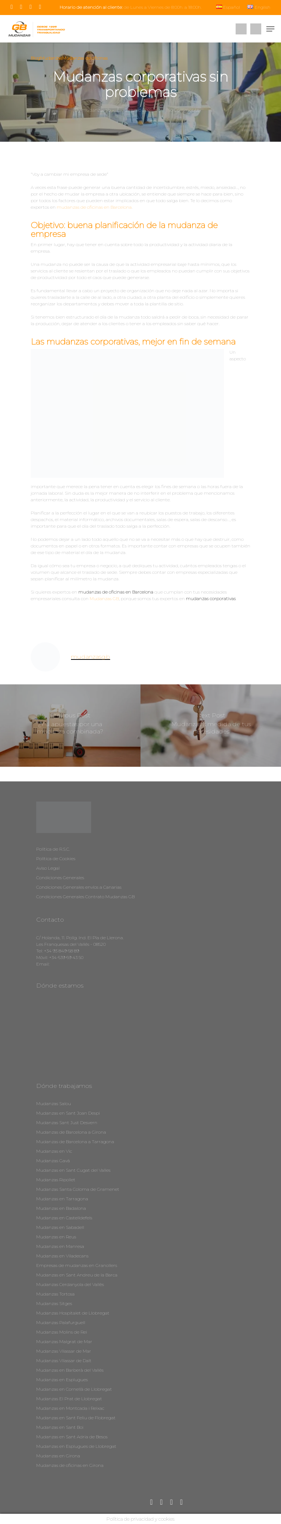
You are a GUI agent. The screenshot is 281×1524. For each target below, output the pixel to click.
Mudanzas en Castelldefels (64, 1217)
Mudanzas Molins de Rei (61, 1332)
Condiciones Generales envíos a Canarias (78, 887)
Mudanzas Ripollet (55, 1179)
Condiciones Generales (60, 877)
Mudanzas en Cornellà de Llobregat (74, 1389)
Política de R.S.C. (53, 849)
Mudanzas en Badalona (61, 1208)
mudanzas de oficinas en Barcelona (94, 207)
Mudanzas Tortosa (55, 1294)
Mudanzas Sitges (54, 1303)
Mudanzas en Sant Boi (59, 1427)
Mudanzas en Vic (54, 1151)
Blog (35, 58)
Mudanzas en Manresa (60, 1246)
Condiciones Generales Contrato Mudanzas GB (85, 896)
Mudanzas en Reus (56, 1236)
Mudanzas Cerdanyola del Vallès (70, 1284)
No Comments (182, 110)
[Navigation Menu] (270, 29)
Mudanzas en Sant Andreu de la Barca (76, 1275)
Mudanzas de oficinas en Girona (70, 1465)
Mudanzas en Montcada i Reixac (70, 1408)
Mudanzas (51, 58)
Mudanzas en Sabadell (60, 1227)
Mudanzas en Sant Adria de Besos (72, 1436)
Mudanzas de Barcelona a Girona (71, 1132)
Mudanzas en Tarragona (62, 1198)
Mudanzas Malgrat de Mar (64, 1341)
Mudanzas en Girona (58, 1455)
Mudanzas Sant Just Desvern (66, 1122)
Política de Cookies (55, 858)
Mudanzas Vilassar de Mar (63, 1351)
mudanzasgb (96, 110)
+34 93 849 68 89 (61, 951)
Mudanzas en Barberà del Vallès (70, 1370)
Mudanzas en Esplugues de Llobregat (76, 1446)
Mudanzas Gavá (53, 1160)
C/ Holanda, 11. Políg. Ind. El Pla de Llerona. (80, 937)
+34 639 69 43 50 (66, 957)
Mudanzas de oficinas (85, 58)
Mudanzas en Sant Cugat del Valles (73, 1170)
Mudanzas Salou (53, 1103)
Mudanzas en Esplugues (62, 1379)
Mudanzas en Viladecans (62, 1256)
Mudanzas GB (104, 598)
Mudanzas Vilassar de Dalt (63, 1360)
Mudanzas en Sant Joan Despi (68, 1113)
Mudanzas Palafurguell (60, 1322)
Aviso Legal (48, 868)
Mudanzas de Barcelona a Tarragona (75, 1141)
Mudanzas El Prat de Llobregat (69, 1398)
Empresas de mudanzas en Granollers (76, 1265)
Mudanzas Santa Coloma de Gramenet (77, 1189)
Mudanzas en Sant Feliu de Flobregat (76, 1417)
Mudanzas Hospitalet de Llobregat (72, 1313)
